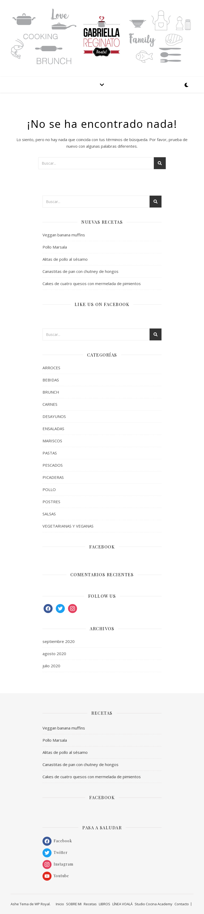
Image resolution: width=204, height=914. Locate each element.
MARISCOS (52, 440)
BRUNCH (50, 392)
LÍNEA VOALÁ (122, 904)
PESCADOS (52, 465)
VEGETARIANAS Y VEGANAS (68, 526)
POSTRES (51, 501)
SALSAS (49, 513)
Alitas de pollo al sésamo (65, 259)
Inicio (60, 904)
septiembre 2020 (58, 641)
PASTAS (49, 453)
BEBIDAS (50, 379)
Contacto (182, 904)
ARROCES (51, 367)
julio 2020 (51, 665)
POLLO (49, 489)
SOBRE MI (74, 904)
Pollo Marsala (54, 247)
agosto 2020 (54, 653)
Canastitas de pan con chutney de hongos (80, 271)
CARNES (49, 404)
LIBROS (104, 904)
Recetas (90, 904)
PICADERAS (53, 477)
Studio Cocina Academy (153, 904)
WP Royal (42, 904)
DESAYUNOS (54, 416)
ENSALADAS (53, 428)
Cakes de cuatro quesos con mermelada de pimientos (91, 283)
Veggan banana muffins (63, 234)
